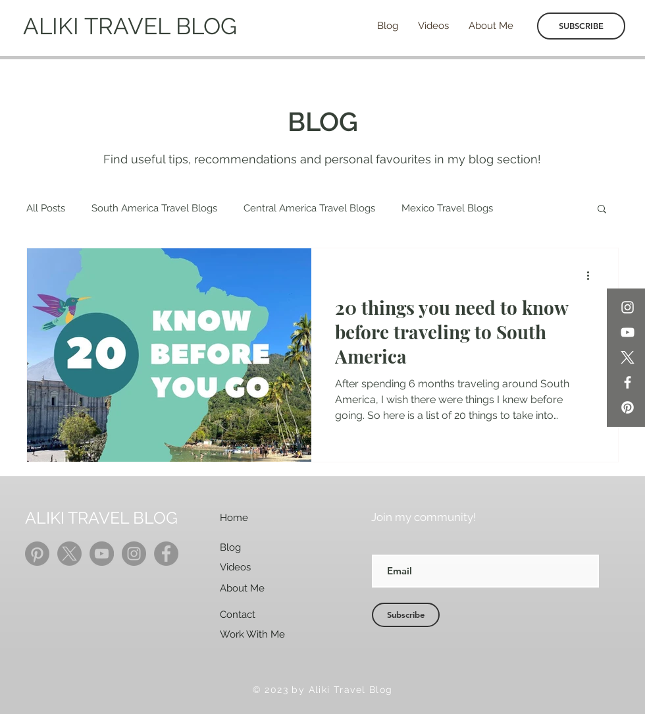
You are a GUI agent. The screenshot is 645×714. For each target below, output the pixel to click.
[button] (602, 210)
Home (234, 518)
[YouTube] (627, 332)
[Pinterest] (627, 407)
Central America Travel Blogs (309, 208)
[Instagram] (627, 307)
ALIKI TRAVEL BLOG (130, 26)
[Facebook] (627, 382)
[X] (627, 357)
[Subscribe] (406, 615)
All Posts (45, 208)
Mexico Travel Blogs (447, 208)
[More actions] (592, 275)
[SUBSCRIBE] (581, 26)
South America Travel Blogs (154, 208)
